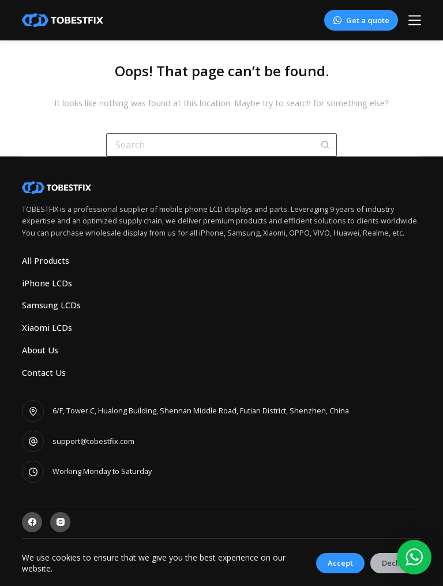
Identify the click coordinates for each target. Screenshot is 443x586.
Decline (396, 563)
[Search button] (325, 144)
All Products (45, 261)
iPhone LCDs (47, 283)
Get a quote (361, 20)
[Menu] (414, 20)
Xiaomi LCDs (47, 328)
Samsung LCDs (51, 305)
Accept (340, 563)
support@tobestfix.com (93, 441)
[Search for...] (210, 144)
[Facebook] (32, 522)
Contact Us (44, 373)
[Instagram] (60, 522)
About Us (40, 350)
